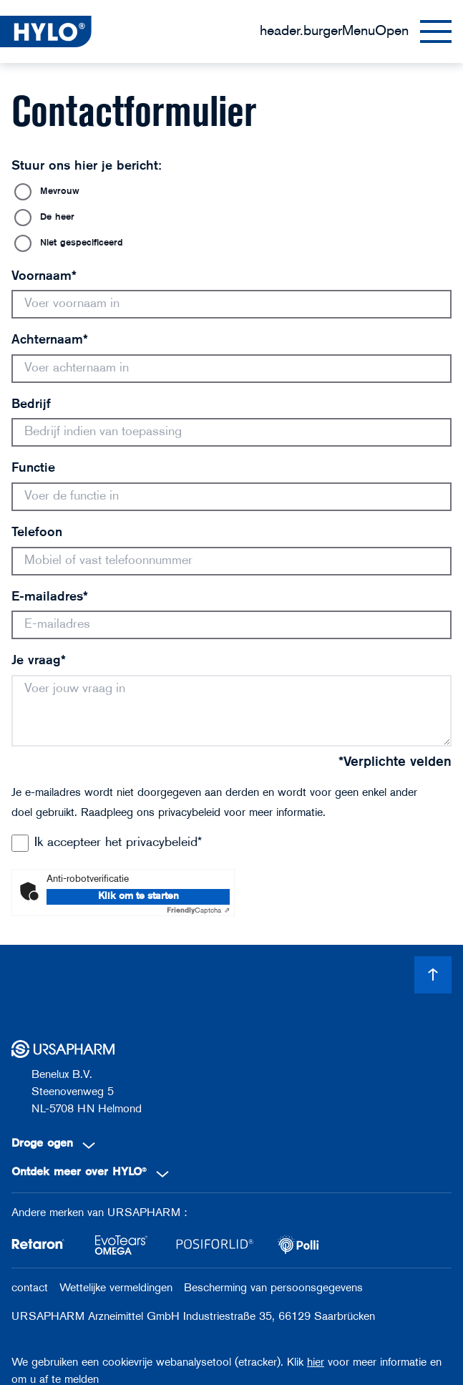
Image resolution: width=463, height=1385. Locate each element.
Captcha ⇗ (198, 911)
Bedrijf (31, 405)
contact (29, 1288)
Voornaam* (44, 276)
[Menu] (356, 31)
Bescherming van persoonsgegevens (273, 1288)
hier (315, 1363)
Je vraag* (38, 661)
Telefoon (36, 533)
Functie (33, 468)
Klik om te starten (138, 896)
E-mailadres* (49, 597)
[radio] (231, 191)
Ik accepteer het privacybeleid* (118, 843)
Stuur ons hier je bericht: (86, 166)
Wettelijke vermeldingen (115, 1288)
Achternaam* (49, 340)
